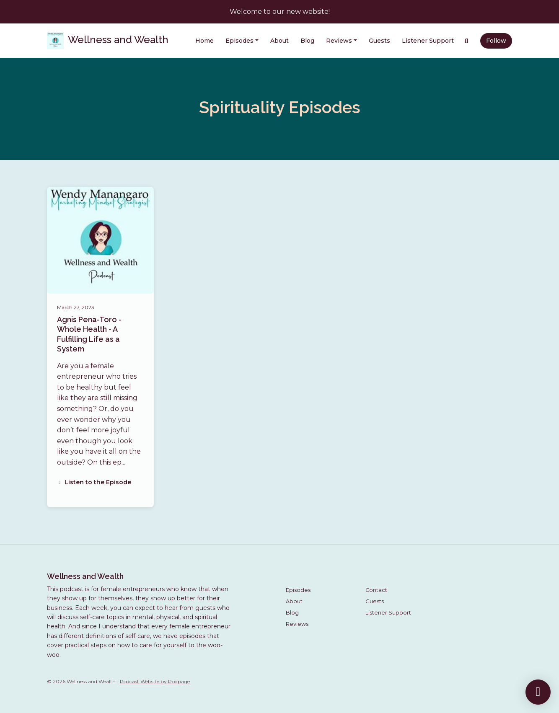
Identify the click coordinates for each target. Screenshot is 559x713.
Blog (307, 40)
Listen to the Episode (94, 482)
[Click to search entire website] (467, 41)
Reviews (339, 40)
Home (204, 40)
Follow (496, 40)
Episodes (239, 40)
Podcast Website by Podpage (155, 681)
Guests (379, 40)
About (279, 40)
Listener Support (428, 40)
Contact (376, 590)
